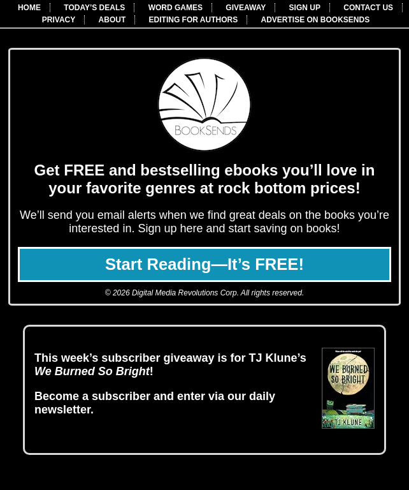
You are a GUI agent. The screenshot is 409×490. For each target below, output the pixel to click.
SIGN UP (304, 7)
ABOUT (112, 19)
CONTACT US (368, 7)
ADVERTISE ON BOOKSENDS (315, 19)
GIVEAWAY (246, 7)
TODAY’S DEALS (94, 7)
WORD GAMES (175, 7)
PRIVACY (58, 19)
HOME (29, 7)
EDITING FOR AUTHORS (193, 19)
